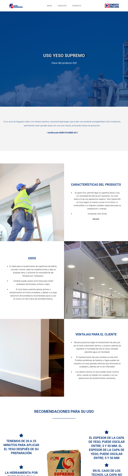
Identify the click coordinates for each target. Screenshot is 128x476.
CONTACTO (76, 6)
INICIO (49, 6)
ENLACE (96, 219)
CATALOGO (62, 6)
